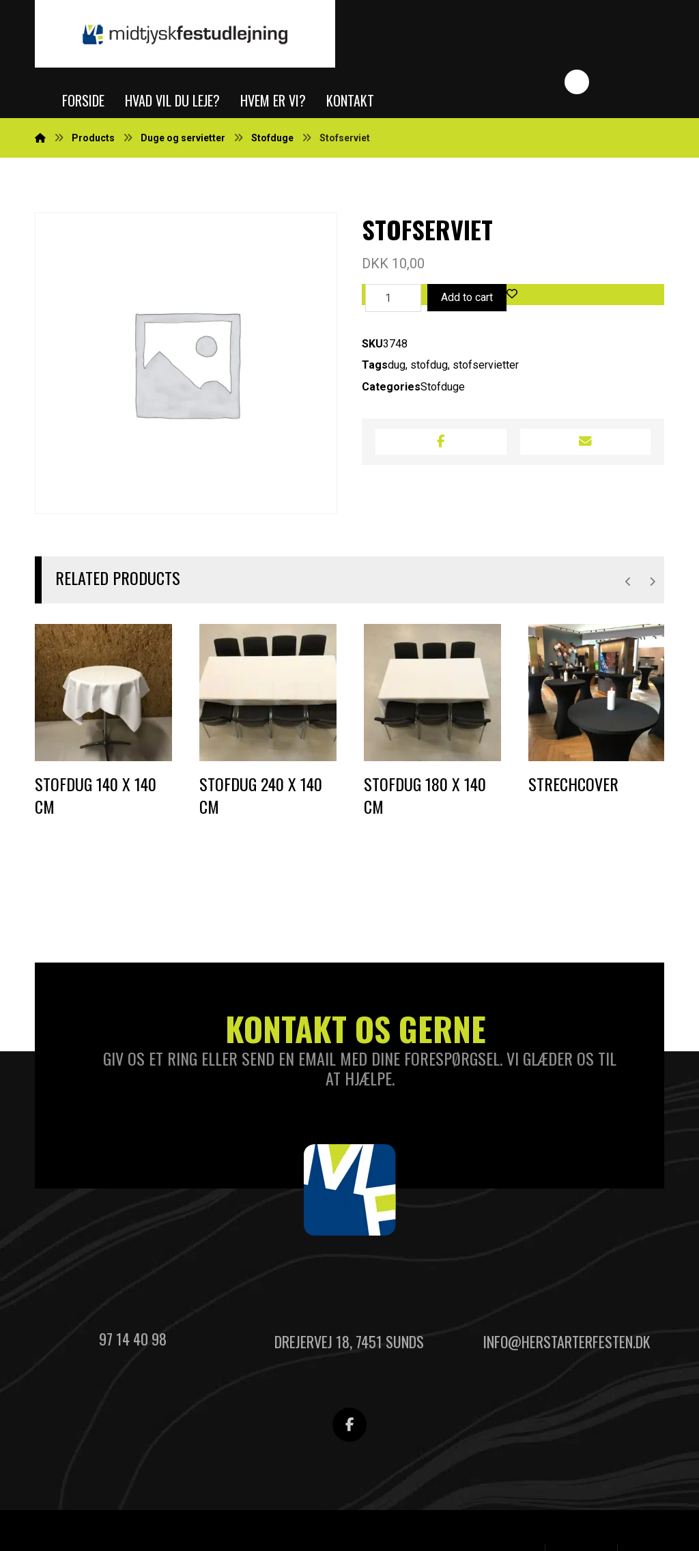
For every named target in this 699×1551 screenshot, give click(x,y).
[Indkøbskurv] (632, 33)
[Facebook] (349, 1429)
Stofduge (442, 389)
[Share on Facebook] (440, 445)
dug (396, 367)
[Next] (652, 583)
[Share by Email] (585, 445)
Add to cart (467, 298)
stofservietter (486, 367)
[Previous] (628, 583)
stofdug (429, 367)
